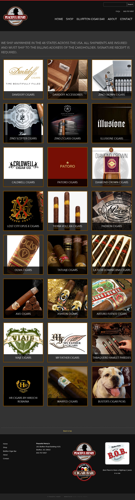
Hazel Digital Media (80, 496)
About (112, 19)
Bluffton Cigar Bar (91, 19)
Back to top (67, 431)
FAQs (118, 11)
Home (59, 19)
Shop (69, 19)
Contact (126, 19)
